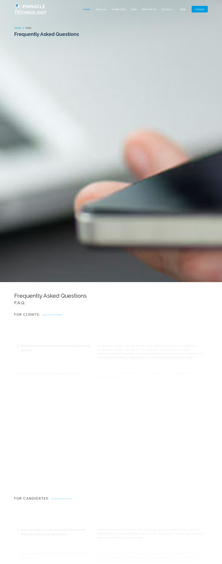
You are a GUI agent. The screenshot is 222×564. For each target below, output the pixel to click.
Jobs (133, 9)
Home (86, 9)
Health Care (119, 9)
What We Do (149, 9)
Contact (199, 9)
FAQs (183, 9)
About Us (100, 9)
